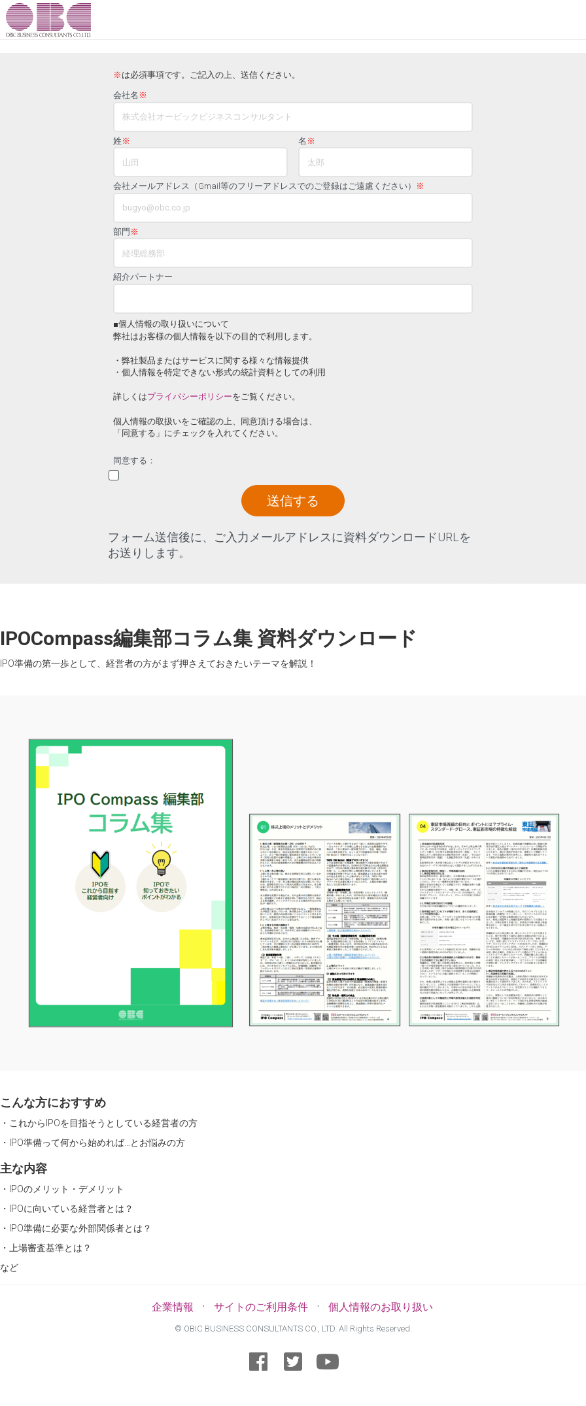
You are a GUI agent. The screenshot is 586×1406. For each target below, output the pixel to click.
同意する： (134, 460)
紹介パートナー (143, 277)
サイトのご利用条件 (261, 1307)
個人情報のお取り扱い (380, 1307)
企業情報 (173, 1307)
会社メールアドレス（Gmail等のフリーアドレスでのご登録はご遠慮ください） (268, 186)
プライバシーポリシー (189, 396)
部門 (126, 232)
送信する (293, 501)
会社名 (130, 95)
